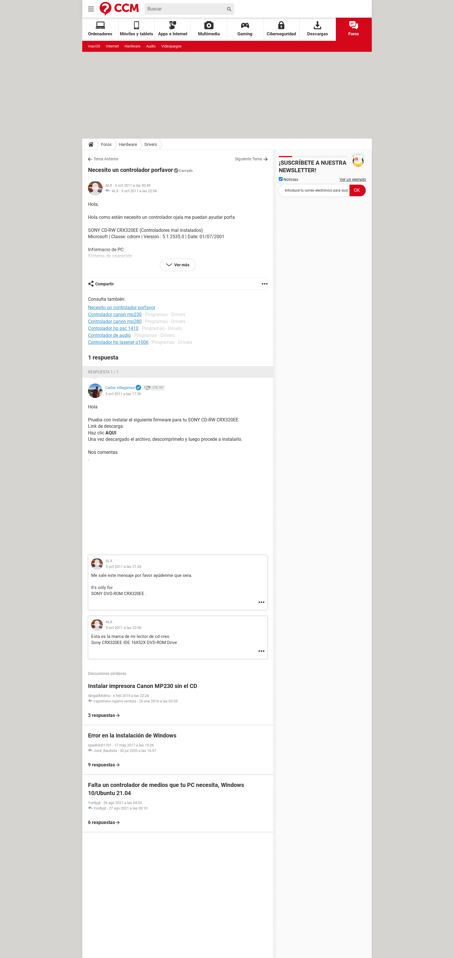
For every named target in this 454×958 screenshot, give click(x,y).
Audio (150, 46)
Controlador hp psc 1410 (113, 328)
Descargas (317, 28)
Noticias (288, 179)
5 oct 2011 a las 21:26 (123, 566)
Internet (112, 46)
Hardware (132, 46)
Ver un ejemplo (353, 179)
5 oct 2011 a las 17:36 (123, 394)
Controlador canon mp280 (115, 321)
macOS (94, 46)
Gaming (244, 28)
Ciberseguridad (281, 28)
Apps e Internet (172, 28)
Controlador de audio (109, 335)
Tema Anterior (106, 159)
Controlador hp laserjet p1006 (118, 342)
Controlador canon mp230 (115, 314)
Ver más (181, 265)
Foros (353, 28)
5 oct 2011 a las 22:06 (139, 191)
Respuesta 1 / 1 (103, 372)
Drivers (150, 144)
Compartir (104, 284)
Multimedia (209, 28)
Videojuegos (171, 46)
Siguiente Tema (248, 159)
